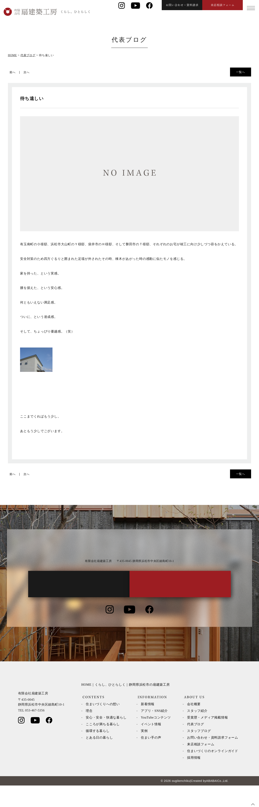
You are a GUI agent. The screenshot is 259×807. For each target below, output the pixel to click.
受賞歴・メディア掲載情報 (207, 739)
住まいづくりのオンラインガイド (212, 772)
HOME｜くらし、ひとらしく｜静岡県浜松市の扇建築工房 (125, 706)
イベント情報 (151, 745)
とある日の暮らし (99, 759)
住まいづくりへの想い (103, 725)
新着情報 (147, 725)
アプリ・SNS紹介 (154, 732)
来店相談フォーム (200, 765)
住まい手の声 (151, 759)
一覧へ (240, 72)
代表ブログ (195, 745)
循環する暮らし (98, 752)
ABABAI (211, 802)
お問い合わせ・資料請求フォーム (212, 759)
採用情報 (194, 779)
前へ (13, 72)
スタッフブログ (199, 752)
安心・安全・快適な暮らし (106, 739)
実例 (144, 752)
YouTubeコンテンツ (156, 739)
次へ (27, 72)
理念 (89, 732)
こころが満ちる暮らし (103, 745)
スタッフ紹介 (197, 732)
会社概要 (194, 725)
